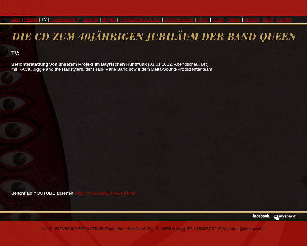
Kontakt (284, 19)
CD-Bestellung (64, 19)
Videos (234, 19)
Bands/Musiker (179, 19)
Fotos (218, 19)
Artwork (251, 19)
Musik (203, 19)
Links (268, 19)
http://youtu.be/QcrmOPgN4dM (106, 193)
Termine (90, 19)
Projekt (109, 19)
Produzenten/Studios (140, 19)
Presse (31, 19)
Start (15, 19)
